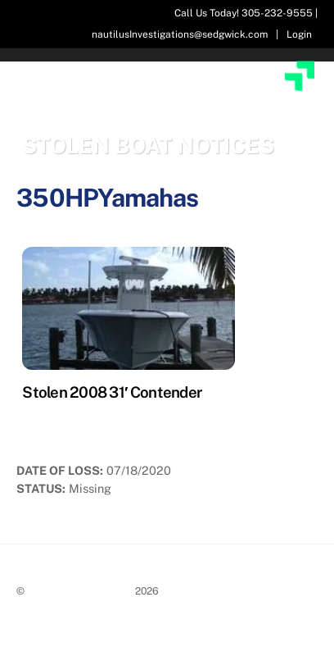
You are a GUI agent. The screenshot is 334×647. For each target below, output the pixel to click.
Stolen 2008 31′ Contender (112, 392)
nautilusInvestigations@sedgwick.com (180, 34)
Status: (40, 488)
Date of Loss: (59, 470)
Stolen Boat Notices (80, 591)
